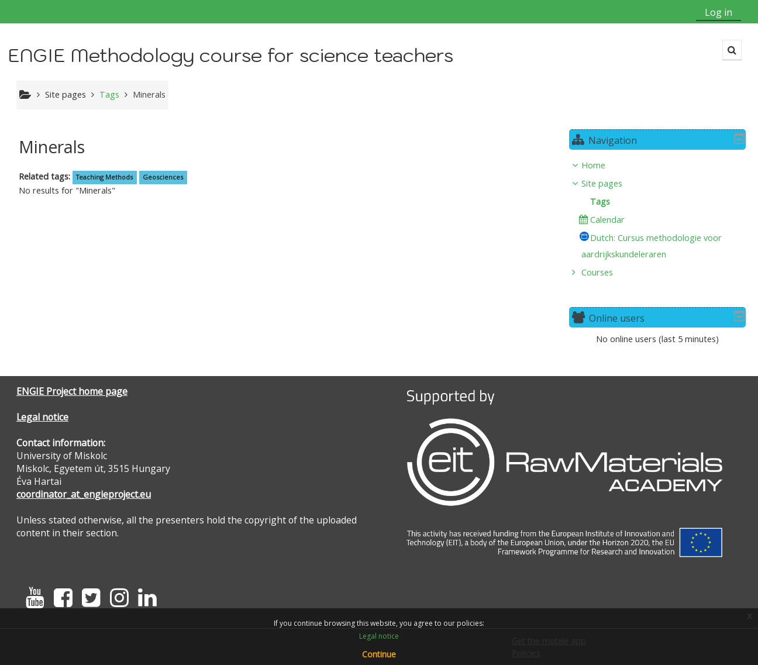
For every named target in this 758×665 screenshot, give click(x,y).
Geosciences (163, 177)
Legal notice (42, 417)
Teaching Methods (104, 177)
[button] (732, 50)
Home (602, 165)
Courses (606, 272)
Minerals (149, 94)
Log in (718, 12)
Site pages (65, 94)
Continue (379, 654)
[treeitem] (662, 219)
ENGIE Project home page (72, 391)
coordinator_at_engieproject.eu (83, 494)
